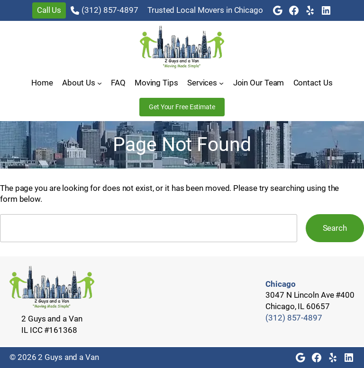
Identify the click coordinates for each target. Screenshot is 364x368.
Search (335, 228)
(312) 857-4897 (110, 10)
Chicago (280, 284)
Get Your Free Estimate (182, 107)
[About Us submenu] (99, 83)
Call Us (49, 10)
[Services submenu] (221, 83)
